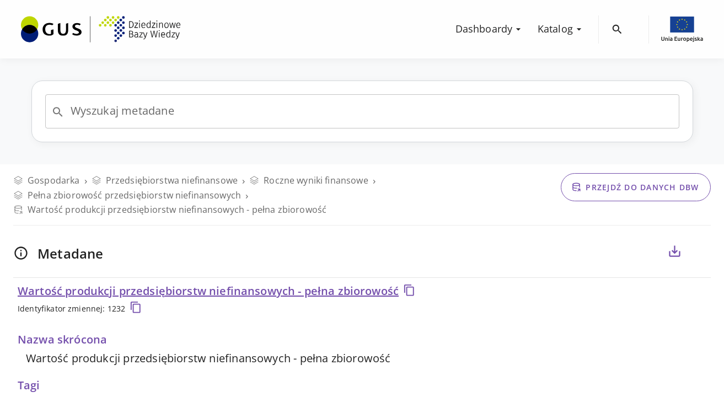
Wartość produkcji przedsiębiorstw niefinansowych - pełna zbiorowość (217, 290)
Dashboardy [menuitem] (489, 28)
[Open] (58, 112)
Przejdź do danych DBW (635, 187)
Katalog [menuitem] (561, 28)
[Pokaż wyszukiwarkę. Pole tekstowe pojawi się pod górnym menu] (617, 29)
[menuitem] (100, 28)
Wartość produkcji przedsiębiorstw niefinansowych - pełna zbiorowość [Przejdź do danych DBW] (169, 209)
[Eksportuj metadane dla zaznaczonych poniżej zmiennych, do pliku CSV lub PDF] (674, 251)
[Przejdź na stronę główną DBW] (100, 29)
